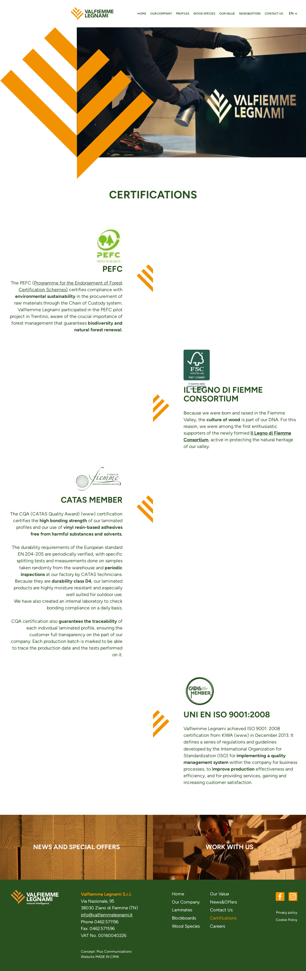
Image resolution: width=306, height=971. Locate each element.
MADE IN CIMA (107, 957)
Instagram (293, 896)
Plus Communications (114, 951)
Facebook (280, 896)
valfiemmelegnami (92, 13)
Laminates (182, 910)
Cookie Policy (286, 920)
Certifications (223, 918)
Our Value (227, 13)
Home (141, 13)
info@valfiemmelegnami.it (107, 914)
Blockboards (184, 918)
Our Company (161, 13)
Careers (217, 926)
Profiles (182, 13)
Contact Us (274, 13)
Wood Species (204, 13)
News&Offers (250, 13)
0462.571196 (106, 921)
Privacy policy (286, 912)
